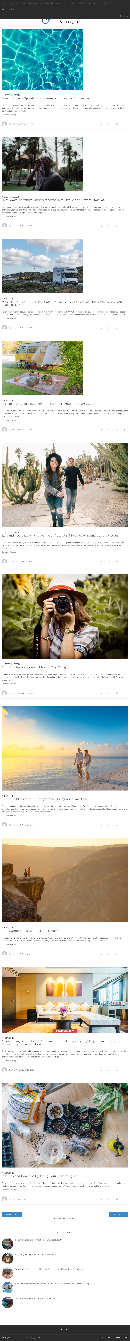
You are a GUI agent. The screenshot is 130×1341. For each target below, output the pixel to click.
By (10, 124)
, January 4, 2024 (27, 954)
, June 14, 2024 (27, 430)
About (14, 3)
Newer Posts (12, 1215)
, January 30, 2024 (28, 825)
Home (5, 3)
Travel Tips (69, 3)
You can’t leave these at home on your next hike (36, 1298)
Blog (97, 3)
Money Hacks (29, 3)
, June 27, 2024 (27, 124)
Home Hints (84, 3)
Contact (108, 3)
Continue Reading (9, 115)
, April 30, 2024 (27, 561)
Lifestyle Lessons (49, 3)
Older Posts (119, 1215)
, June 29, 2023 (27, 1199)
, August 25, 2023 (27, 1070)
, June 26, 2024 (27, 328)
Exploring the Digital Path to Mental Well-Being (36, 1254)
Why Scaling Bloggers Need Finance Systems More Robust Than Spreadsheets (50, 1269)
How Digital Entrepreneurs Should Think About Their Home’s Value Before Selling (52, 1284)
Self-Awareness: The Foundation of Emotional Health (38, 1240)
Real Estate (8, 9)
